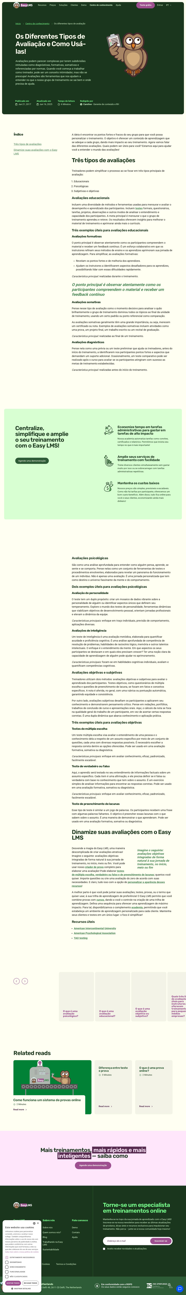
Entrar (160, 11)
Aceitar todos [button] (13, 1283)
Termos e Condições (66, 1264)
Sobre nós (48, 1227)
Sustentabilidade (51, 1249)
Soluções (63, 11)
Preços (53, 11)
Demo (84, 11)
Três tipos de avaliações (27, 144)
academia (137, 907)
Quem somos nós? (52, 1232)
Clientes (74, 11)
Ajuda (118, 11)
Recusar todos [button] (30, 1283)
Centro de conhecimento (101, 11)
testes (139, 208)
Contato (76, 1232)
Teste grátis (146, 11)
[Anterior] (16, 981)
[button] (22, 1288)
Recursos (42, 11)
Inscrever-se (161, 1241)
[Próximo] (25, 981)
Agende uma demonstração (32, 460)
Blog (45, 1237)
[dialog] (22, 1256)
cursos (100, 899)
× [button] (38, 1223)
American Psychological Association (94, 933)
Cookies (46, 1264)
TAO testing (80, 938)
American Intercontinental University (95, 928)
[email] (138, 1241)
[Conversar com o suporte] (179, 1288)
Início (18, 23)
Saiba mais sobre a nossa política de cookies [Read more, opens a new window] (22, 1252)
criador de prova (94, 867)
